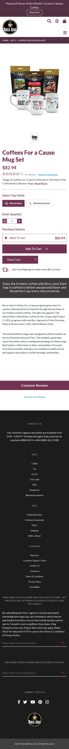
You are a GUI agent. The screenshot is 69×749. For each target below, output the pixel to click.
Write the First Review (48, 174)
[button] (62, 642)
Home (5, 40)
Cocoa (34, 474)
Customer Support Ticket (34, 560)
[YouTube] (33, 702)
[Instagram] (47, 702)
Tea (34, 469)
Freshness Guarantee (34, 520)
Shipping (34, 530)
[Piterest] (40, 702)
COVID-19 (34, 566)
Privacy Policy (12, 635)
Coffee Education (34, 514)
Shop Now (34, 12)
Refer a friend (34, 536)
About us (34, 555)
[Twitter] (25, 702)
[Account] (57, 21)
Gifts (13, 40)
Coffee (35, 463)
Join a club (34, 479)
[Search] (49, 21)
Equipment (34, 490)
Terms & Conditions (54, 631)
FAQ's (34, 525)
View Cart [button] (13, 259)
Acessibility (34, 587)
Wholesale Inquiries (34, 495)
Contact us (34, 571)
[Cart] (65, 21)
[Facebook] (19, 702)
